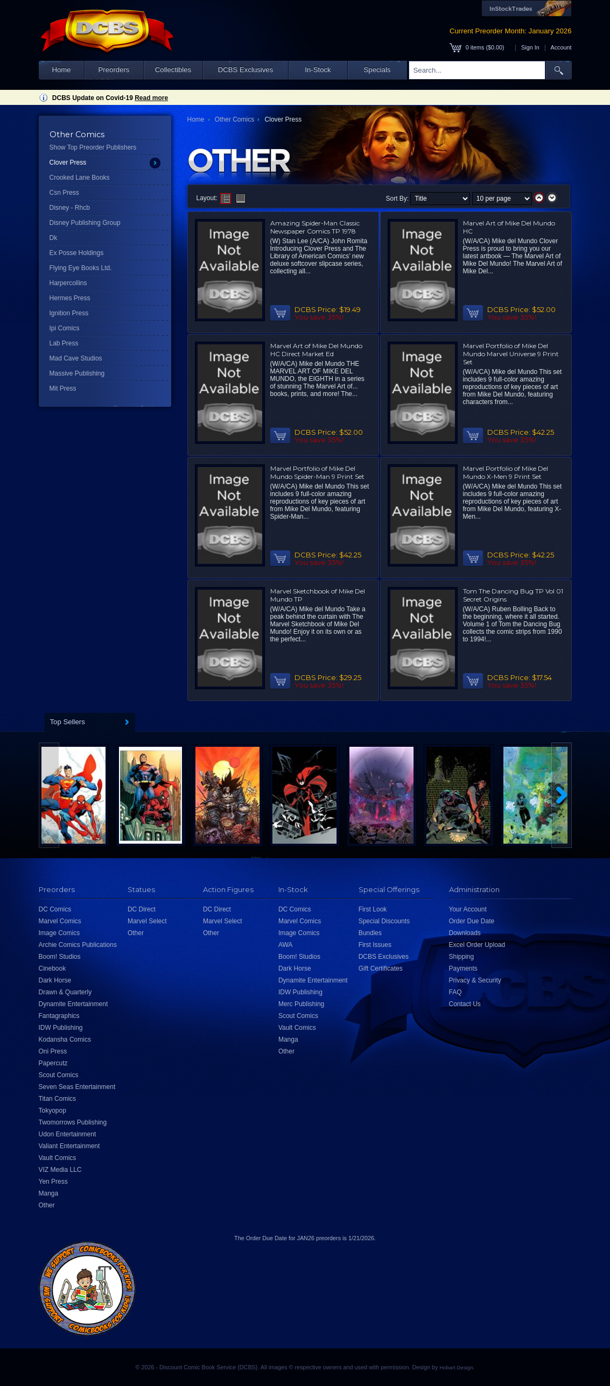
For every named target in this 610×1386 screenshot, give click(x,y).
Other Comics (234, 119)
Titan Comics (57, 1098)
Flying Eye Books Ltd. (81, 268)
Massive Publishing (77, 373)
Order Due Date (472, 921)
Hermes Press (70, 298)
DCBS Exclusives (246, 70)
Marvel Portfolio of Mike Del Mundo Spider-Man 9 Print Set (317, 472)
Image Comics (59, 933)
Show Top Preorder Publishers (93, 147)
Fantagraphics (59, 1016)
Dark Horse (55, 980)
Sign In (530, 47)
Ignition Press (69, 313)
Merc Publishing (301, 1004)
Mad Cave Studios (76, 358)
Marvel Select (147, 921)
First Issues (375, 945)
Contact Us (465, 1004)
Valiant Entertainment (69, 1146)
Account (560, 47)
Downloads (465, 933)
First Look (373, 909)
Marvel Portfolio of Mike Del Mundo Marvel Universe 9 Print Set (511, 354)
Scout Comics (59, 1075)
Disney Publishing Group (85, 223)
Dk (54, 238)
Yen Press (53, 1181)
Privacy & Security (475, 980)
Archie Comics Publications (78, 945)
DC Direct (142, 909)
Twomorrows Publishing (73, 1122)
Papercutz (53, 1063)
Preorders (114, 70)
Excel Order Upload (477, 945)
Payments (463, 968)
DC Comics (55, 909)
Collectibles (173, 70)
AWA (285, 945)
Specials (377, 70)
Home (61, 70)
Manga (49, 1193)
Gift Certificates (381, 968)
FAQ (455, 992)
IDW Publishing (61, 1027)
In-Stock (318, 70)
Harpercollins (68, 283)
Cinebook (52, 968)
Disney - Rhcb (70, 207)
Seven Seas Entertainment (77, 1087)
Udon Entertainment (67, 1134)
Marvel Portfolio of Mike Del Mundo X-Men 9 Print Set (505, 472)
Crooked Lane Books (80, 177)
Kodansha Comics (65, 1039)
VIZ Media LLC (60, 1169)
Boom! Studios (60, 956)
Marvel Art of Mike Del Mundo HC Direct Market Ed (316, 350)
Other (47, 1205)
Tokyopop (52, 1110)
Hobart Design (456, 1367)
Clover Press (68, 162)
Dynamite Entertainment (73, 1004)
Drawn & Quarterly (65, 992)
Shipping (461, 956)
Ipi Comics (65, 328)
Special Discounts (384, 921)
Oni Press (53, 1051)
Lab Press (64, 343)
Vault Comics (57, 1158)
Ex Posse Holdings (77, 253)
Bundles (370, 933)
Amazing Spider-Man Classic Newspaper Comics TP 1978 (315, 227)
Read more (151, 98)
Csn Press (64, 192)
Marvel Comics (60, 921)
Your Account (468, 909)
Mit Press (63, 388)
